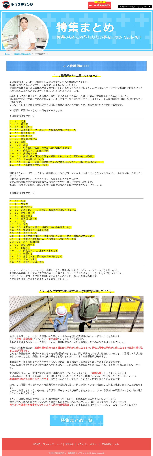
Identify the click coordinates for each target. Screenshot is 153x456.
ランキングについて (52, 444)
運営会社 (69, 444)
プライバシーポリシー (88, 444)
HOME (36, 444)
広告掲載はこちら (110, 444)
